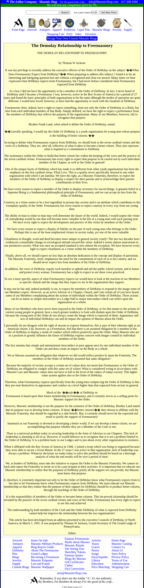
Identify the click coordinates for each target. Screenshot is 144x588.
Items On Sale (39, 540)
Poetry (95, 550)
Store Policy (119, 553)
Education (97, 563)
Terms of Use (119, 560)
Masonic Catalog (122, 543)
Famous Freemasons (77, 538)
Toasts (95, 543)
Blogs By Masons (75, 558)
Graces (95, 547)
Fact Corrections (74, 568)
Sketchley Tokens (75, 552)
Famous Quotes (74, 555)
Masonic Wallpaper (42, 567)
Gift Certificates (74, 562)
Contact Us (118, 547)
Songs (95, 553)
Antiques (17, 543)
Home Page (118, 540)
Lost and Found (40, 563)
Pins (14, 553)
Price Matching (100, 567)
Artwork (17, 540)
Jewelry (17, 560)
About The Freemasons (45, 550)
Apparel (17, 547)
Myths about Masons (77, 542)
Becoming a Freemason (45, 557)
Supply (16, 563)
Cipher (69, 565)
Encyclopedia (99, 557)
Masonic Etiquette (42, 560)
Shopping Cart (120, 567)
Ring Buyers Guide (42, 547)
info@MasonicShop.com (72, 573)
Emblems (17, 550)
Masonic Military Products (47, 543)
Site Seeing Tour (74, 548)
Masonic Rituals (74, 545)
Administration (121, 563)
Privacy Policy (120, 557)
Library (95, 560)
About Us (117, 550)
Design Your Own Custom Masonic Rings (72, 38)
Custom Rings (20, 567)
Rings (15, 557)
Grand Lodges (39, 553)
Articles (96, 540)
